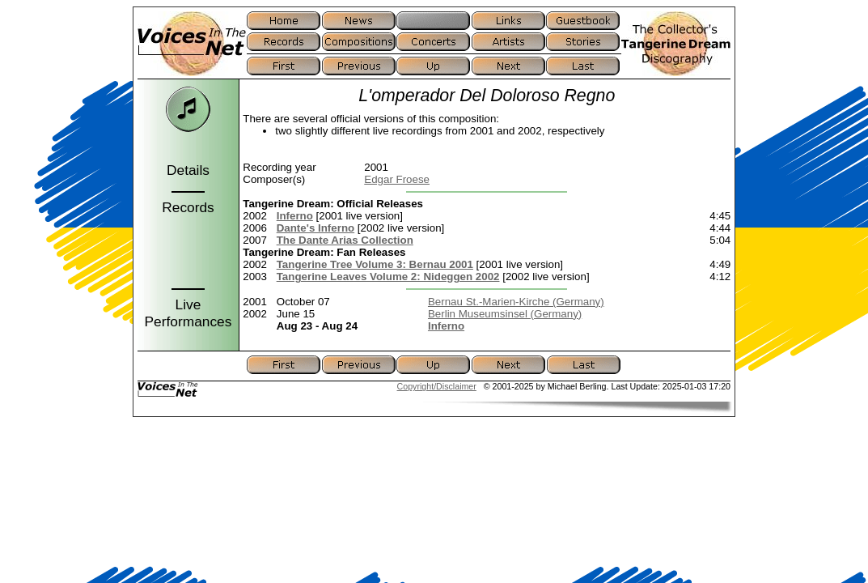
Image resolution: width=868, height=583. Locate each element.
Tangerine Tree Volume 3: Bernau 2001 (375, 264)
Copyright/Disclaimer (436, 386)
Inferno (295, 216)
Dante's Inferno (315, 228)
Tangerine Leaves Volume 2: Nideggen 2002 (388, 276)
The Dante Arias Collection (345, 240)
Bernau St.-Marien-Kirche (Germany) (516, 302)
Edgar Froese (397, 179)
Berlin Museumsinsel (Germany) (505, 314)
